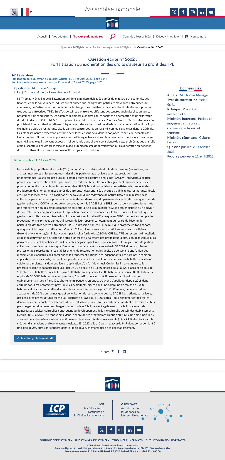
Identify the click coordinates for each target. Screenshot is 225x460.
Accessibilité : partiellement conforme (93, 448)
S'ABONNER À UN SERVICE (126, 440)
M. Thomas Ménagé (194, 95)
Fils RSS (144, 448)
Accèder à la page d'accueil (112, 22)
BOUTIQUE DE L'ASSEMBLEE (54, 440)
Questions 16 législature (74, 47)
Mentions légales (63, 448)
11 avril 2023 (204, 156)
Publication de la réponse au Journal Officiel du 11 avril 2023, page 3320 (57, 82)
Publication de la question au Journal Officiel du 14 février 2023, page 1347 (59, 79)
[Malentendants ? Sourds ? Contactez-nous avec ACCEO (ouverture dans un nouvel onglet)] (86, 430)
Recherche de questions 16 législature (113, 47)
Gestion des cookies (160, 448)
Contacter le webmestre (126, 448)
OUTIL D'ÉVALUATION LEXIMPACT (165, 440)
